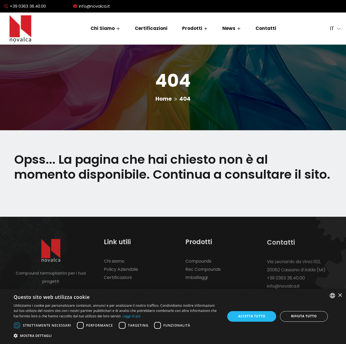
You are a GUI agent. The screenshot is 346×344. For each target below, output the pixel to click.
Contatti (265, 28)
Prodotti (192, 28)
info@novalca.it (94, 6)
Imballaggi (196, 282)
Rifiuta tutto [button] (304, 316)
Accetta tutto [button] (251, 316)
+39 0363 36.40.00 (28, 6)
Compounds (198, 265)
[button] (116, 336)
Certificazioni (151, 28)
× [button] (340, 295)
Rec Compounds (203, 274)
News (228, 28)
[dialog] (173, 316)
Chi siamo (103, 28)
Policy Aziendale (121, 274)
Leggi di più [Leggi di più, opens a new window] (132, 316)
